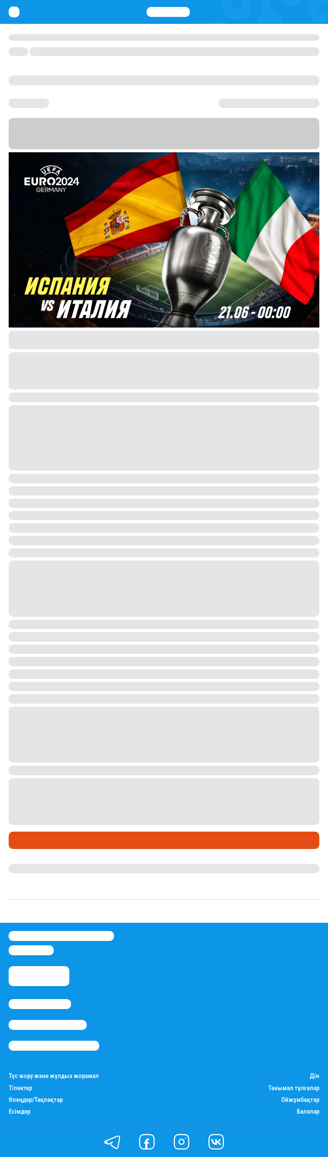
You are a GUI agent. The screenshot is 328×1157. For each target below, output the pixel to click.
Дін (314, 1076)
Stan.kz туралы (40, 1004)
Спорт (21, 840)
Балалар (308, 1111)
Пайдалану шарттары (54, 1046)
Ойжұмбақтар (300, 1100)
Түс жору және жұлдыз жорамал (54, 1076)
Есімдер (19, 1111)
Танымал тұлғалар (293, 1088)
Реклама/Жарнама (48, 1025)
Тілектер (20, 1088)
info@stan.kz (31, 950)
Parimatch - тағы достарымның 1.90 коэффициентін (206, 810)
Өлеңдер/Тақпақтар (36, 1100)
